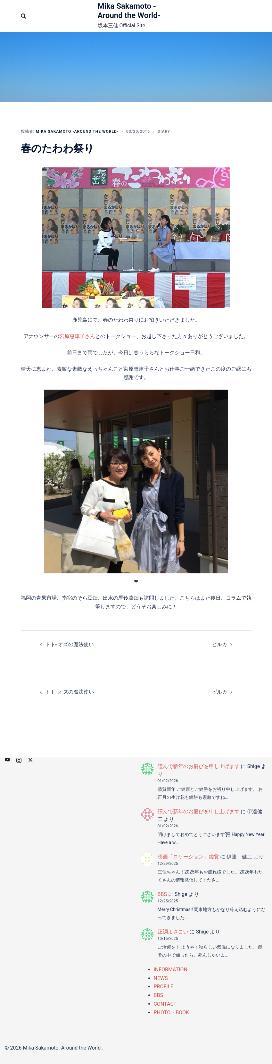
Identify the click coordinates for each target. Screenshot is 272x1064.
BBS (162, 894)
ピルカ (219, 644)
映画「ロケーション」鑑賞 (188, 857)
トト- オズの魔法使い (69, 644)
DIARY (164, 131)
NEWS (161, 978)
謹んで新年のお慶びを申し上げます (199, 766)
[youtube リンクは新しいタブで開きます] (7, 759)
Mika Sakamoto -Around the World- (129, 11)
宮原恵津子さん (77, 336)
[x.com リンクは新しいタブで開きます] (30, 759)
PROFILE (164, 987)
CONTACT (165, 1004)
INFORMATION (170, 970)
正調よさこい (173, 932)
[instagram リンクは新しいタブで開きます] (18, 759)
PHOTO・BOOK (171, 1012)
